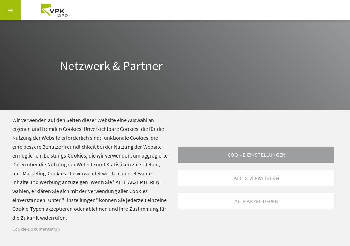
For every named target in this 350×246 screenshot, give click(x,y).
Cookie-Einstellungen (256, 154)
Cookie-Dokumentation (36, 229)
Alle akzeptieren (256, 201)
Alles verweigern (256, 178)
